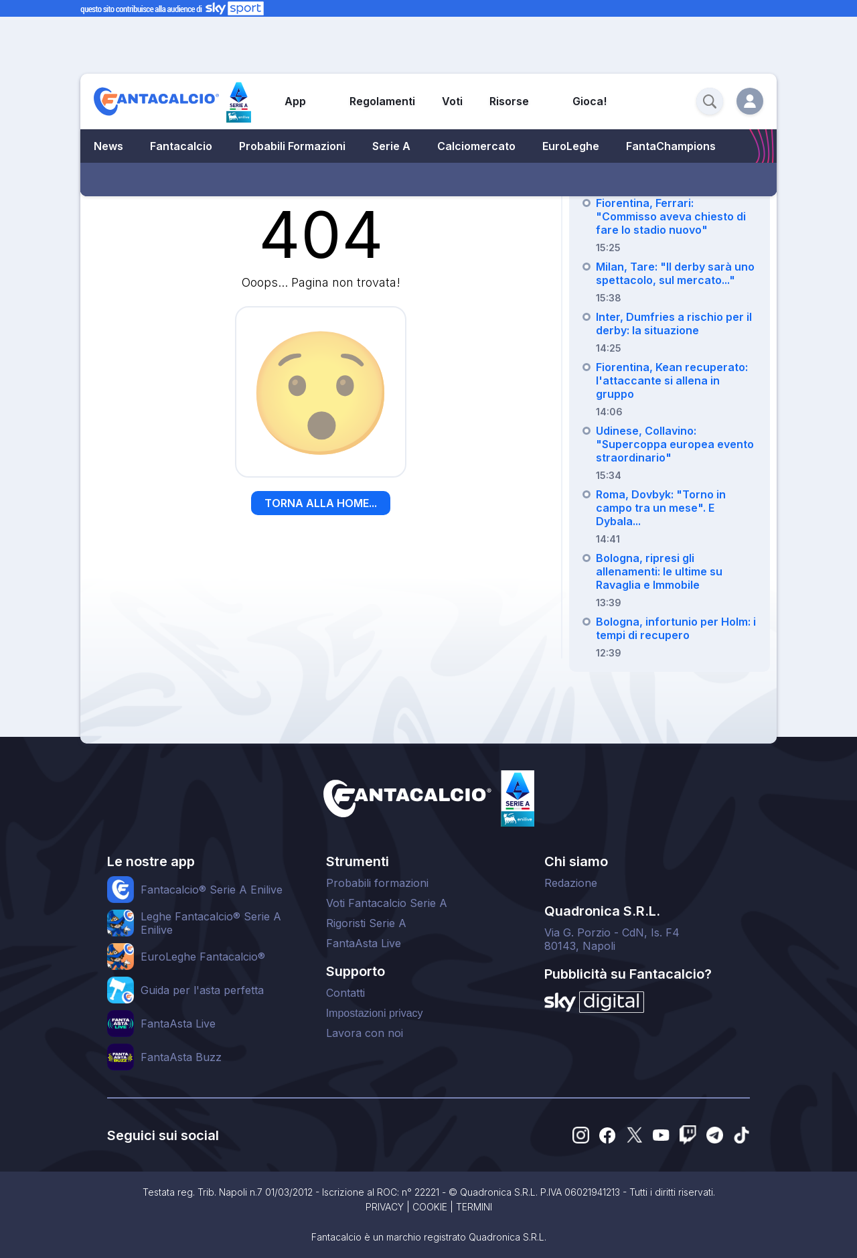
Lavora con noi (364, 1033)
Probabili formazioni (377, 883)
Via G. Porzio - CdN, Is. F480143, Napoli (612, 939)
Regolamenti (382, 101)
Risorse (509, 101)
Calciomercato (476, 146)
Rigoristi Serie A (366, 923)
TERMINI (474, 1206)
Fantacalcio (181, 146)
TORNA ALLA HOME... (320, 503)
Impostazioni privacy (374, 1013)
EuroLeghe (570, 146)
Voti (452, 101)
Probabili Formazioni (292, 146)
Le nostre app (151, 861)
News (108, 146)
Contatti (345, 992)
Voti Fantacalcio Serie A (386, 903)
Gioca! (589, 101)
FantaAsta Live (363, 943)
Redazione (570, 883)
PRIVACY (385, 1206)
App (295, 101)
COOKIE (429, 1206)
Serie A (391, 146)
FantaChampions (671, 146)
